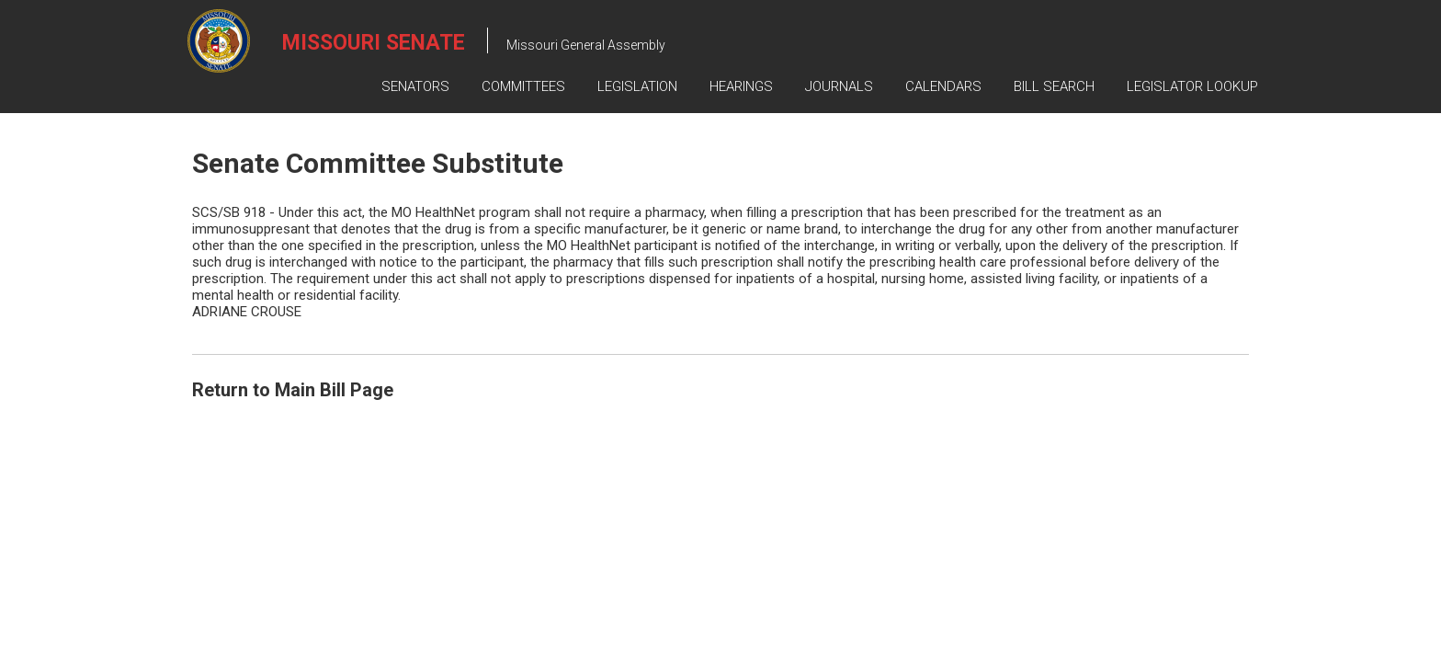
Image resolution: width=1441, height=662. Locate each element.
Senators (415, 86)
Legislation (637, 86)
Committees (523, 86)
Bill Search (1054, 86)
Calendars (943, 86)
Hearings (741, 86)
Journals (839, 86)
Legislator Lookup (1192, 86)
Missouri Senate (373, 42)
